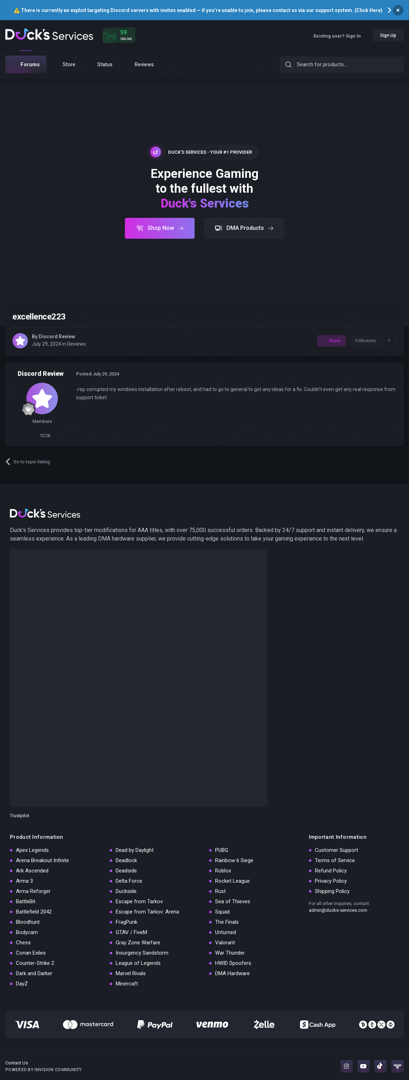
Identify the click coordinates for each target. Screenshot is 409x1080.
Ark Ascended (32, 870)
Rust (220, 891)
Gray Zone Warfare (138, 942)
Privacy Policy (331, 881)
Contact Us (16, 1062)
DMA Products (244, 228)
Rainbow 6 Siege (234, 860)
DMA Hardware (232, 973)
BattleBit (25, 901)
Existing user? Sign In (339, 36)
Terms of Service (335, 860)
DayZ (22, 983)
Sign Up (388, 35)
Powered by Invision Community (43, 1069)
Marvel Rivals (131, 973)
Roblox (223, 870)
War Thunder (230, 953)
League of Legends (138, 963)
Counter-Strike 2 (35, 963)
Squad (222, 912)
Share (331, 340)
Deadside (126, 870)
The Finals (227, 922)
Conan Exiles (31, 953)
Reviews (76, 344)
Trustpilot (19, 815)
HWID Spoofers (233, 963)
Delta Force (129, 881)
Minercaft (127, 983)
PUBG (221, 850)
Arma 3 (24, 881)
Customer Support (336, 850)
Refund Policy (331, 870)
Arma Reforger (33, 891)
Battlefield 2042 (34, 912)
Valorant (225, 942)
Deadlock (126, 860)
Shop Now (159, 228)
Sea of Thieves (232, 901)
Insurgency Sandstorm (142, 953)
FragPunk (126, 922)
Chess (23, 942)
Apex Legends (32, 850)
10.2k (42, 435)
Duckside (126, 891)
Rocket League (232, 881)
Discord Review (57, 336)
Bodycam (27, 932)
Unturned (225, 932)
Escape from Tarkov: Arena (147, 912)
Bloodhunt (28, 922)
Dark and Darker (34, 973)
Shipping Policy (332, 891)
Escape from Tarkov (139, 901)
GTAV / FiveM (131, 932)
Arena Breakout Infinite (42, 860)
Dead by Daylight (135, 850)
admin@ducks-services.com (338, 910)
